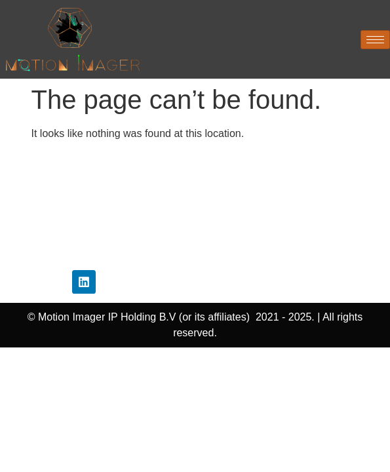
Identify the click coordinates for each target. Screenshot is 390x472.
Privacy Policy (195, 192)
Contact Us (194, 253)
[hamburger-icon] (375, 39)
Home (194, 168)
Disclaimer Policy (195, 216)
